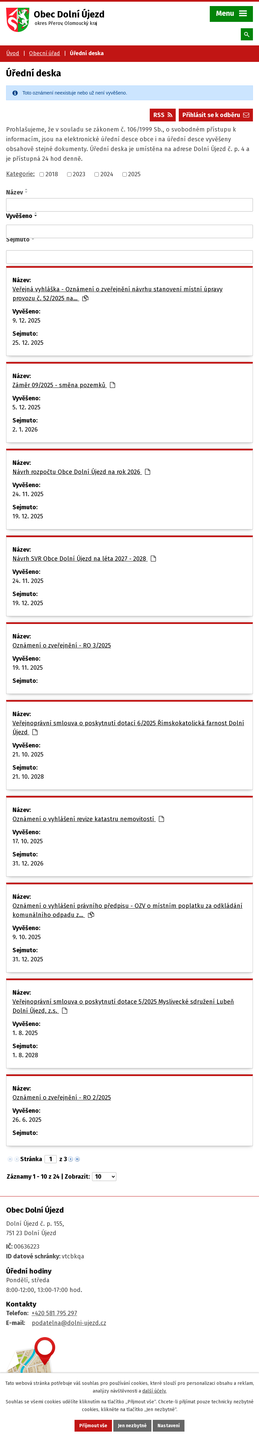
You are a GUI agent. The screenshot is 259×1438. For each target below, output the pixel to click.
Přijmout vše (93, 1426)
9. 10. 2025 (26, 937)
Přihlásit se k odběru (215, 115)
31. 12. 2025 (27, 959)
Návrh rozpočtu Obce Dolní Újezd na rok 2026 (81, 472)
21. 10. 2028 (28, 776)
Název (14, 192)
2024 (106, 174)
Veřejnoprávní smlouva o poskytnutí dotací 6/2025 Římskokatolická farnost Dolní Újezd (128, 728)
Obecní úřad (44, 53)
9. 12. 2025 (26, 320)
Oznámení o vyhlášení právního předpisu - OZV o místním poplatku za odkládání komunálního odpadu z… (127, 910)
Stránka (31, 1159)
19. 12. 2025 (27, 516)
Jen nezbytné (132, 1426)
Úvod (12, 53)
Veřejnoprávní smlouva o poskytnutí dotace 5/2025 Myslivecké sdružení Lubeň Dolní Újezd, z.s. (123, 1006)
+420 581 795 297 (54, 1313)
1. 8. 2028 (25, 1055)
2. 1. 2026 (25, 429)
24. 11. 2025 (28, 494)
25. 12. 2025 (28, 342)
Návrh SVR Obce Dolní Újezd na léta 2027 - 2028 (84, 558)
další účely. (154, 1391)
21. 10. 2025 (28, 754)
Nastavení (168, 1426)
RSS (162, 115)
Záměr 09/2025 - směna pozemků (63, 385)
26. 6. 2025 (26, 1119)
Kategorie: (20, 174)
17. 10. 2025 (27, 841)
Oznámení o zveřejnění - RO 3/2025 (61, 645)
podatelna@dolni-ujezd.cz (69, 1323)
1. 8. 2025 (25, 1033)
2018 (52, 174)
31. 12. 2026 (28, 863)
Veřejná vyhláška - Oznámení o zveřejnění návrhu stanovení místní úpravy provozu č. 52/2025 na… (117, 294)
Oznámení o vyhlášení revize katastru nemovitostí (88, 819)
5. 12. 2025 (26, 407)
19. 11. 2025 (27, 667)
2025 (134, 174)
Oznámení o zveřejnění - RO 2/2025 (61, 1097)
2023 (79, 174)
